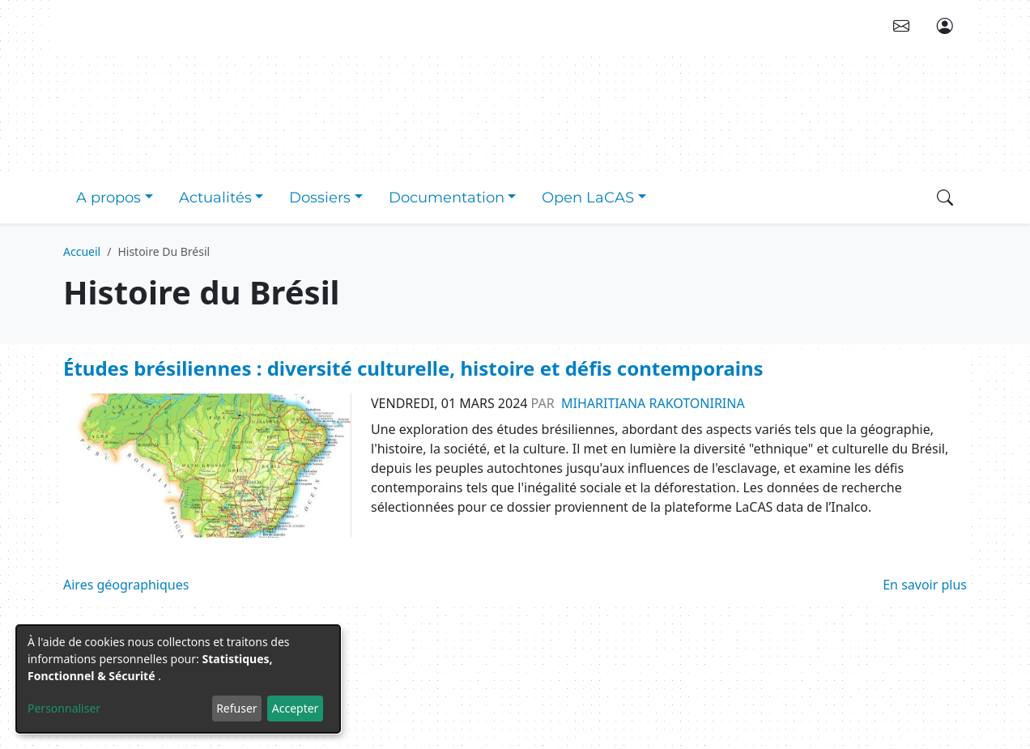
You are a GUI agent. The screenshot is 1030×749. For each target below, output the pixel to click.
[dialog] (178, 679)
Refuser (236, 708)
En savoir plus (925, 585)
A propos (108, 197)
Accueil (81, 251)
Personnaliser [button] (64, 708)
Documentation (446, 197)
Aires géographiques (126, 585)
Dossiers (320, 197)
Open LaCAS (588, 197)
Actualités (215, 197)
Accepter (295, 708)
